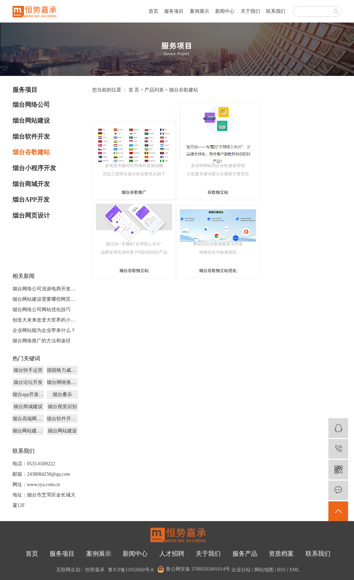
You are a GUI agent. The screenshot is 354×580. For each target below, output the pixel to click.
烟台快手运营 (28, 370)
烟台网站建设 (31, 120)
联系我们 (275, 11)
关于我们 (250, 11)
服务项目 (174, 11)
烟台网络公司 (31, 104)
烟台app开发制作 (28, 394)
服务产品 (244, 553)
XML (294, 569)
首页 (153, 11)
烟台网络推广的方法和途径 (41, 340)
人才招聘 (171, 553)
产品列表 (154, 90)
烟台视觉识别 (62, 406)
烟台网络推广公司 (62, 382)
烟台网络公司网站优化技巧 (41, 309)
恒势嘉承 (95, 569)
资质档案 (281, 553)
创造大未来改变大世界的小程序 (45, 320)
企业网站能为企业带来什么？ (44, 330)
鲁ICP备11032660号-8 (130, 569)
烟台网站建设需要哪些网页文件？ (45, 299)
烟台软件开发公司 (62, 418)
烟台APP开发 (31, 199)
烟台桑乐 (62, 394)
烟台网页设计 (31, 215)
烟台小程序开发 (34, 168)
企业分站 (241, 569)
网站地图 (264, 569)
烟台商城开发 (31, 184)
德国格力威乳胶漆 (62, 370)
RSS (281, 569)
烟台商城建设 (28, 406)
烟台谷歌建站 (31, 152)
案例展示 (199, 11)
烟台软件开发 (31, 136)
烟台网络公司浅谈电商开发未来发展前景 (45, 288)
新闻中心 (224, 11)
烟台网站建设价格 (28, 430)
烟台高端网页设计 (28, 418)
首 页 (134, 90)
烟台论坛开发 (28, 382)
